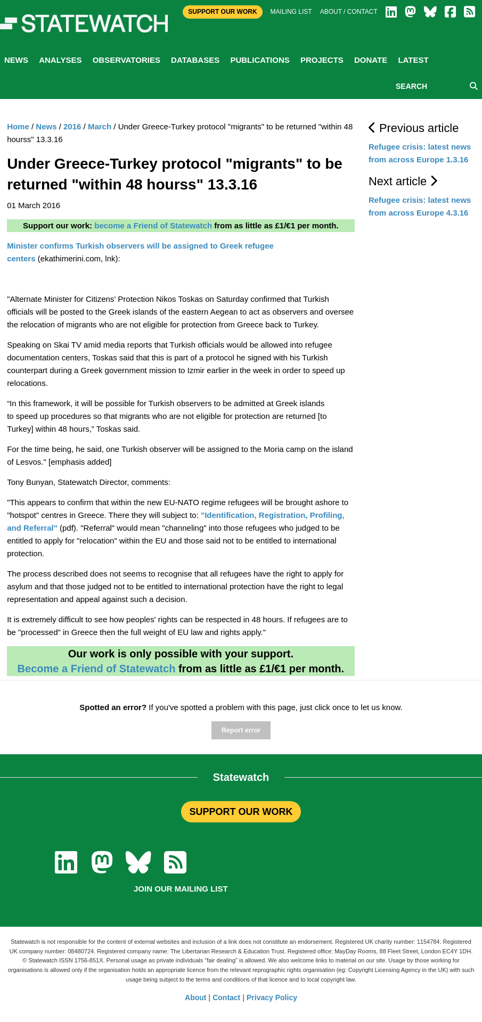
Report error (241, 730)
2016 (72, 126)
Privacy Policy (272, 997)
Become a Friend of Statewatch (97, 668)
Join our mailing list (181, 888)
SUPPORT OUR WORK (240, 811)
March (99, 126)
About (195, 997)
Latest (413, 59)
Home (18, 126)
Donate (370, 59)
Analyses (60, 59)
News (16, 59)
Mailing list (291, 11)
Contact (226, 997)
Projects (322, 59)
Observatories (126, 59)
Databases (195, 59)
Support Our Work (222, 11)
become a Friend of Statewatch (153, 225)
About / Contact (349, 11)
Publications (259, 59)
